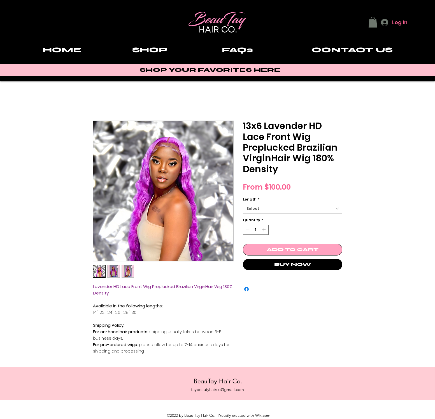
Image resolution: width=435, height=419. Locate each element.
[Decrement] (247, 229)
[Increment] (264, 229)
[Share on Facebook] (246, 289)
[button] (372, 22)
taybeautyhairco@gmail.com (217, 389)
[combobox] (292, 208)
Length (251, 199)
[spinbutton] (255, 229)
